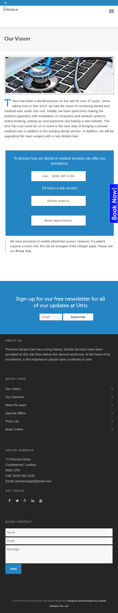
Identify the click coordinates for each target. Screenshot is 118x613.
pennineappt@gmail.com (33, 481)
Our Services (14, 397)
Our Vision (13, 389)
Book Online (14, 429)
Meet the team (15, 405)
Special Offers (15, 413)
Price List (12, 421)
